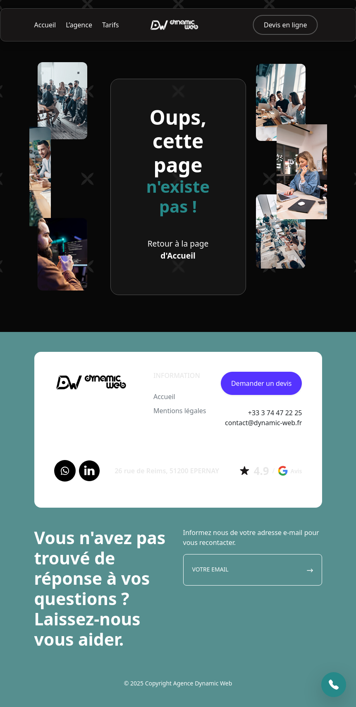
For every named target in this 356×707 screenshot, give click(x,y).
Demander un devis (261, 383)
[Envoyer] (309, 570)
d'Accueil (177, 255)
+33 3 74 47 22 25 (275, 412)
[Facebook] (65, 471)
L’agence (79, 24)
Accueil (45, 24)
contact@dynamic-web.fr (263, 422)
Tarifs (110, 24)
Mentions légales (179, 410)
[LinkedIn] (89, 471)
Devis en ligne (285, 24)
